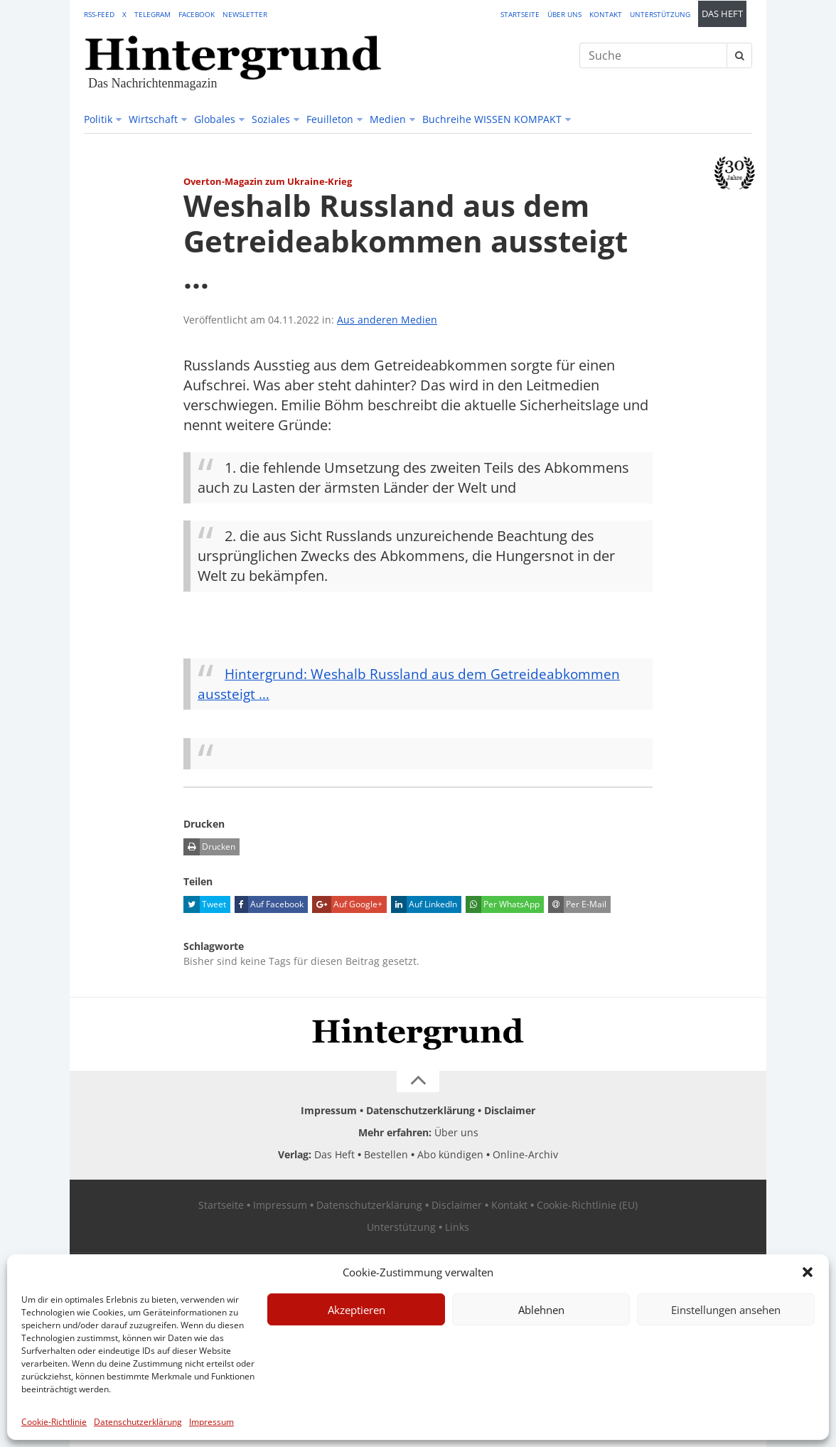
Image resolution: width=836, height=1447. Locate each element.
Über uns (564, 14)
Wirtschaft (153, 119)
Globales (214, 119)
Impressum (211, 1422)
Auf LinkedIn (424, 904)
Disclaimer (509, 1110)
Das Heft (722, 14)
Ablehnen (541, 1310)
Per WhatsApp (503, 904)
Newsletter (245, 14)
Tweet (204, 904)
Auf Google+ (347, 904)
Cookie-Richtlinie (54, 1422)
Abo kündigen (450, 1154)
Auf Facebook (269, 904)
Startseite (520, 14)
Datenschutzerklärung (138, 1422)
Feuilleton (329, 119)
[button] (807, 1272)
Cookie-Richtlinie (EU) (587, 1205)
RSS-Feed (99, 14)
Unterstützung (660, 14)
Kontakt (605, 14)
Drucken (209, 846)
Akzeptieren (356, 1310)
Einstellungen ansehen (726, 1310)
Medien (388, 119)
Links (457, 1227)
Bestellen (386, 1154)
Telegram (152, 14)
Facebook (196, 14)
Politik (98, 119)
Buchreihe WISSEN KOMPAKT (492, 119)
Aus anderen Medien (387, 319)
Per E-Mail (577, 904)
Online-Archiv (525, 1154)
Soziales (271, 119)
